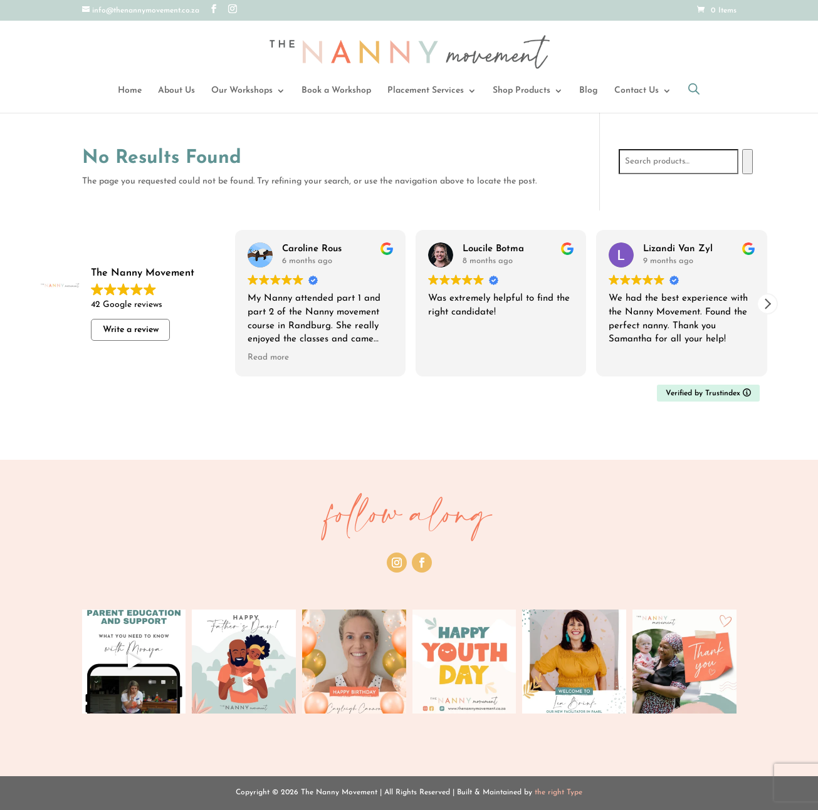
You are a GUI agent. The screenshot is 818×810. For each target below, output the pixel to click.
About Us (176, 90)
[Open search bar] (694, 89)
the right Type (558, 792)
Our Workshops (242, 90)
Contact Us (636, 90)
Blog (588, 90)
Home (130, 90)
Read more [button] (268, 357)
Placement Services (425, 90)
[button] (767, 303)
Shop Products (521, 90)
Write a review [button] (131, 330)
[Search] (747, 161)
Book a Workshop (336, 90)
